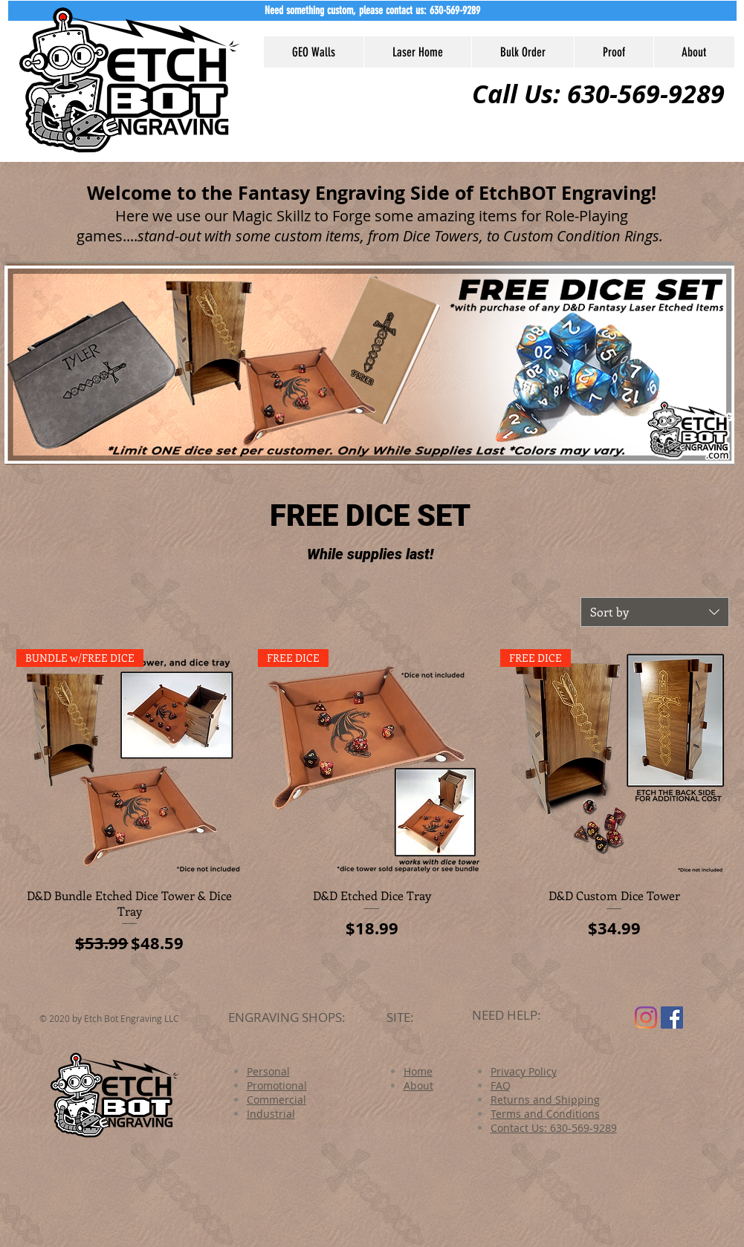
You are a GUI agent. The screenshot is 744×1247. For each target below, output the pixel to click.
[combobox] (654, 612)
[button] (372, 11)
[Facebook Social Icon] (672, 1017)
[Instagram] (646, 1017)
